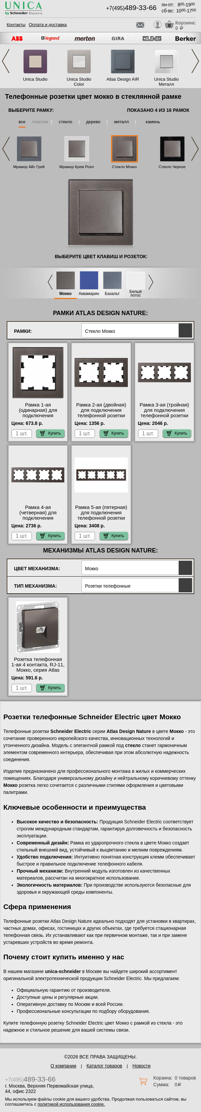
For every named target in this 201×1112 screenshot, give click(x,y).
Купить (50, 433)
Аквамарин (88, 294)
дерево (93, 121)
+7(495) (131, 8)
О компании (63, 1065)
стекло (65, 121)
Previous (6, 61)
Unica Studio (35, 79)
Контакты (16, 24)
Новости (142, 1065)
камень (153, 121)
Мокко (65, 294)
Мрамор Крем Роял (76, 167)
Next (195, 61)
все (22, 121)
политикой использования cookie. (71, 1104)
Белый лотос (136, 293)
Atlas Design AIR (123, 79)
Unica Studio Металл (166, 82)
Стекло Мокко (124, 167)
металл (121, 121)
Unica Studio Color (79, 82)
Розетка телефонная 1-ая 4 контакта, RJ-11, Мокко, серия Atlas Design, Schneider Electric (37, 670)
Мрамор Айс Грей (28, 167)
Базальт (112, 294)
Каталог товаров (104, 1065)
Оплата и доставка (48, 24)
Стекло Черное (172, 167)
